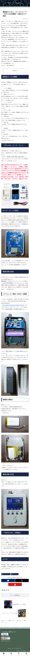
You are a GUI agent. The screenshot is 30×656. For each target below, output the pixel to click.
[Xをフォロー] (22, 580)
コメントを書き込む (15, 595)
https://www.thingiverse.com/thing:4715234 (13, 305)
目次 (14, 70)
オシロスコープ (6, 574)
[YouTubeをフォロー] (15, 584)
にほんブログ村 (5, 636)
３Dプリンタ (14, 574)
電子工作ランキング (6, 640)
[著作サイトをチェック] (8, 580)
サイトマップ (7, 651)
